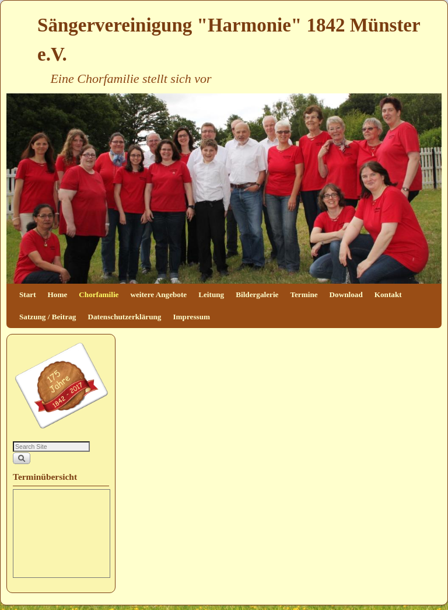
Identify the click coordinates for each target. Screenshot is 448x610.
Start (27, 294)
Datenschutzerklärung (124, 316)
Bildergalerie (257, 294)
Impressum (191, 316)
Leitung (211, 294)
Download (346, 294)
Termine (303, 294)
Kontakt (388, 294)
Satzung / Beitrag (47, 316)
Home (58, 294)
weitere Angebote (158, 294)
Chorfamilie (98, 294)
